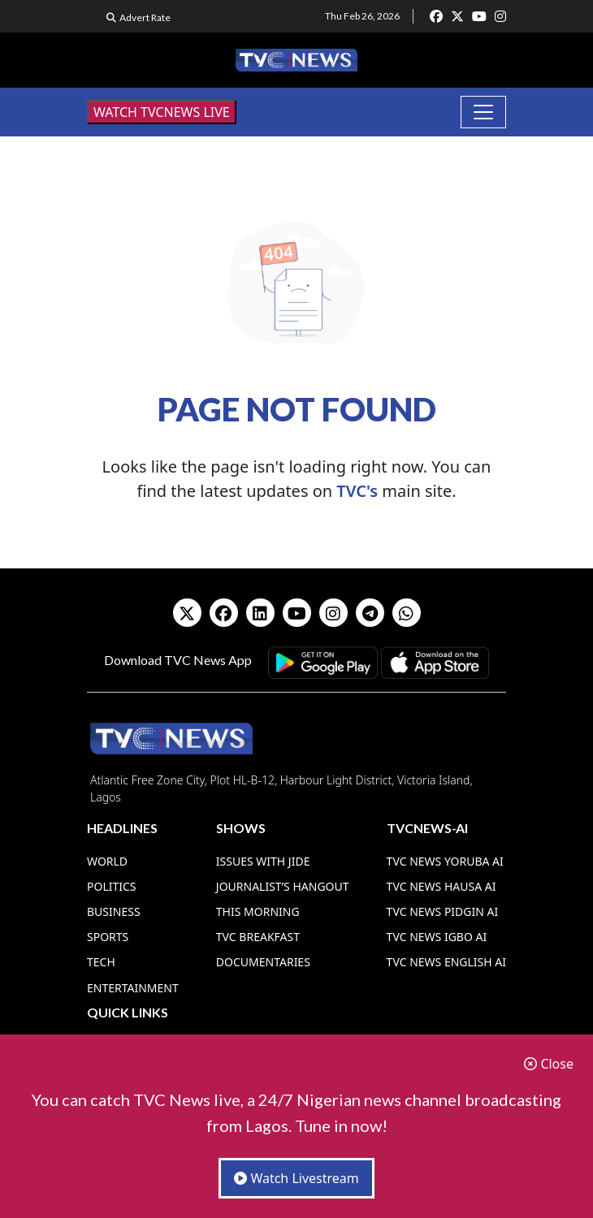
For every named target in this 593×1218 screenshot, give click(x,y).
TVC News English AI (446, 962)
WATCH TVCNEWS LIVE (161, 112)
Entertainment (133, 988)
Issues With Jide (263, 861)
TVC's (357, 491)
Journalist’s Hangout (282, 886)
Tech (101, 962)
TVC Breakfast (258, 936)
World (107, 861)
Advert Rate (145, 17)
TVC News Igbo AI (437, 936)
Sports (107, 936)
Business (114, 911)
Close (549, 1064)
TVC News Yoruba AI (445, 861)
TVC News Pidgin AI (443, 911)
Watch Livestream (296, 1178)
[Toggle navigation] (483, 112)
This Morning (258, 911)
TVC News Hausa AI (441, 886)
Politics (111, 886)
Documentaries (263, 962)
